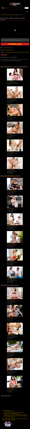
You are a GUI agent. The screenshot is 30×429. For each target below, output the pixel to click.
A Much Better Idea (10, 208)
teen (14, 52)
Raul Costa (11, 390)
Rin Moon (8, 228)
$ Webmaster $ (8, 419)
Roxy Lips (8, 136)
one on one (20, 52)
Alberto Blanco (12, 337)
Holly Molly (8, 337)
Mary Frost (8, 281)
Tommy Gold (12, 228)
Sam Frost (11, 281)
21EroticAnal (10, 102)
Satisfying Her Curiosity (11, 243)
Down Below (9, 116)
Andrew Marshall (13, 83)
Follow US (3, 419)
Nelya (8, 154)
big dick (11, 52)
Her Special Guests (10, 81)
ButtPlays (10, 84)
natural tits (27, 52)
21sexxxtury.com (5, 418)
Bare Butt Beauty (10, 370)
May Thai (8, 390)
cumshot (23, 52)
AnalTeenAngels (9, 176)
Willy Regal (12, 192)
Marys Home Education (11, 279)
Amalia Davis (9, 192)
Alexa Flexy (8, 355)
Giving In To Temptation (11, 98)
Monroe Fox (8, 263)
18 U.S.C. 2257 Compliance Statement (17, 418)
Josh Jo (11, 319)
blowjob (8, 52)
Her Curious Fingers (10, 388)
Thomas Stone (13, 302)
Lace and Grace (10, 317)
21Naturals (10, 137)
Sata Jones (8, 302)
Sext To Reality (9, 134)
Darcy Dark (8, 210)
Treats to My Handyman (11, 190)
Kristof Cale (12, 355)
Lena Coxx (8, 319)
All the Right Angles (10, 261)
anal (5, 52)
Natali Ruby (8, 83)
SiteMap (25, 418)
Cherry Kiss (8, 101)
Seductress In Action (10, 299)
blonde (16, 52)
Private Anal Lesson (10, 169)
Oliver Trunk (17, 83)
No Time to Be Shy (10, 152)
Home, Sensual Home (11, 335)
